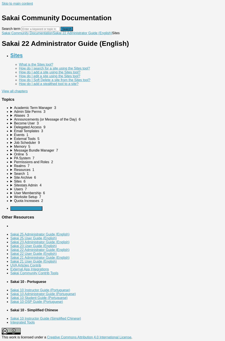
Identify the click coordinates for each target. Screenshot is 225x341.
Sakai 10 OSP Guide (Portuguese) (36, 302)
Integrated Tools (22, 322)
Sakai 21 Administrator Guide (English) (40, 257)
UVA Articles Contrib (25, 265)
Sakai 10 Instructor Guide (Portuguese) (40, 290)
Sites (16, 55)
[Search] (41, 29)
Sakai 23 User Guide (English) (33, 246)
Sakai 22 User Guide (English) (33, 254)
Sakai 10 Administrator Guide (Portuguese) (43, 294)
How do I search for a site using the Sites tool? (54, 68)
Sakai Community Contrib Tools (34, 273)
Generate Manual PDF (26, 208)
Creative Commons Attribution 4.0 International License (89, 337)
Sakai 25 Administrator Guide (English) (40, 234)
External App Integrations (29, 269)
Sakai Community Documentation (27, 33)
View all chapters (15, 91)
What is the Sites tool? (36, 64)
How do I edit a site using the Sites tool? (49, 76)
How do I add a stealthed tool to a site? (49, 84)
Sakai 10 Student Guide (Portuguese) (39, 298)
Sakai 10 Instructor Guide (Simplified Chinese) (45, 318)
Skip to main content (17, 3)
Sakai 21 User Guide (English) (33, 261)
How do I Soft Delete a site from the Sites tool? (54, 80)
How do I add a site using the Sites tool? (50, 72)
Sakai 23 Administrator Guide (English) (40, 242)
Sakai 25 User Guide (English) (33, 238)
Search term (11, 29)
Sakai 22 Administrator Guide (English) (82, 33)
